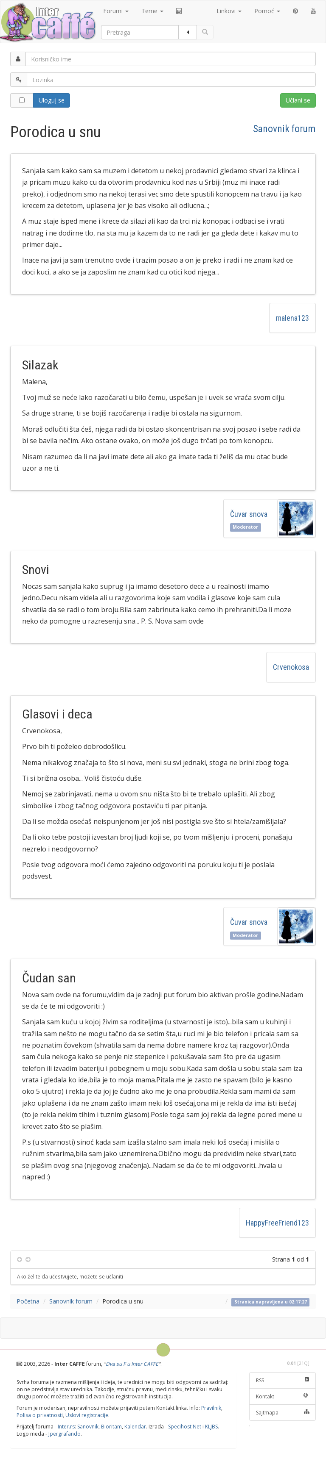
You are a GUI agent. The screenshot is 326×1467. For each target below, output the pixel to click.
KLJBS (211, 1426)
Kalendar (135, 1426)
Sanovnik (87, 1426)
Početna (28, 1301)
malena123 (292, 317)
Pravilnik (211, 1408)
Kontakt (282, 1396)
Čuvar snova (250, 514)
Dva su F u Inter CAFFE (132, 1363)
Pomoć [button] (267, 11)
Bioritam (111, 1426)
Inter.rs (66, 1426)
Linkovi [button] (229, 11)
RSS (282, 1380)
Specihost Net (184, 1426)
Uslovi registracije (86, 1415)
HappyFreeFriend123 (277, 1222)
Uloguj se (52, 100)
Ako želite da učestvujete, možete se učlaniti (70, 1276)
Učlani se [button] (298, 100)
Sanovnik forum (284, 129)
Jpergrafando (64, 1433)
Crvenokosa (291, 667)
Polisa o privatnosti (40, 1415)
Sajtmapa (282, 1412)
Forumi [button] (116, 11)
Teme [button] (152, 11)
